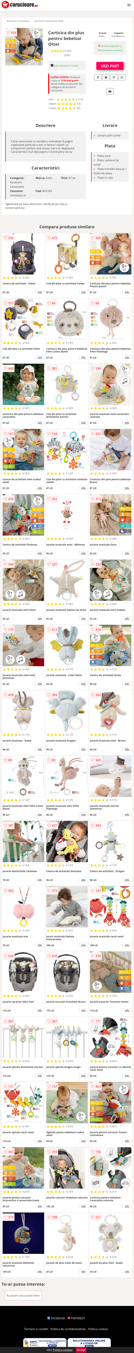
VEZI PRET (110, 65)
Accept (81, 1350)
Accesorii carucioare (18, 21)
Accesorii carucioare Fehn (48, 21)
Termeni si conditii (36, 1329)
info (40, 292)
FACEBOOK (56, 1318)
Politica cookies (98, 1329)
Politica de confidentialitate (68, 1329)
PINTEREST (76, 1318)
